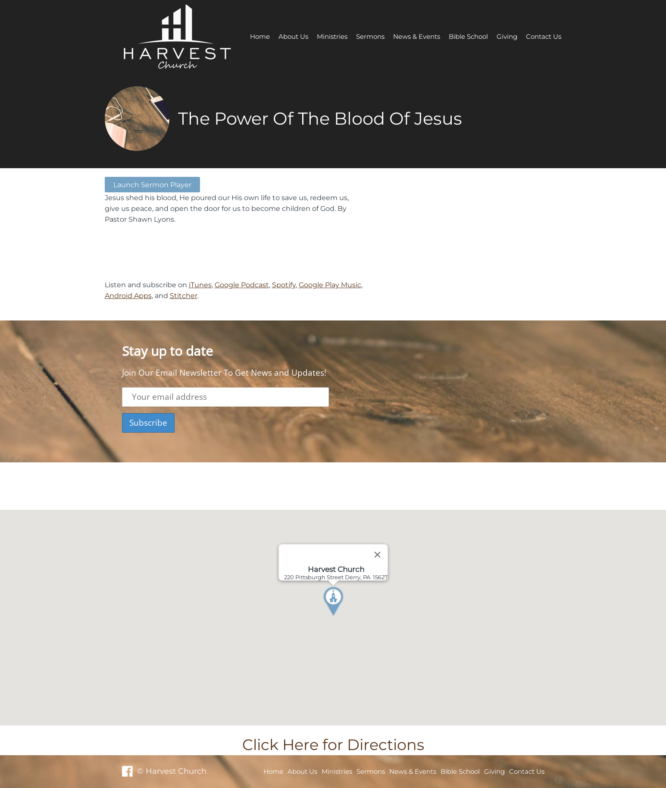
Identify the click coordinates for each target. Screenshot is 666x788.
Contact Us (543, 36)
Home (260, 36)
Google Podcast (242, 284)
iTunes (200, 284)
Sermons (370, 36)
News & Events (416, 36)
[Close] (377, 554)
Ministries (332, 36)
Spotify (284, 284)
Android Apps (128, 295)
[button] (349, 617)
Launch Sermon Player (152, 184)
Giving (507, 36)
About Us (293, 36)
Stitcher (183, 295)
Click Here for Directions (333, 744)
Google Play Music (330, 284)
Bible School (468, 36)
